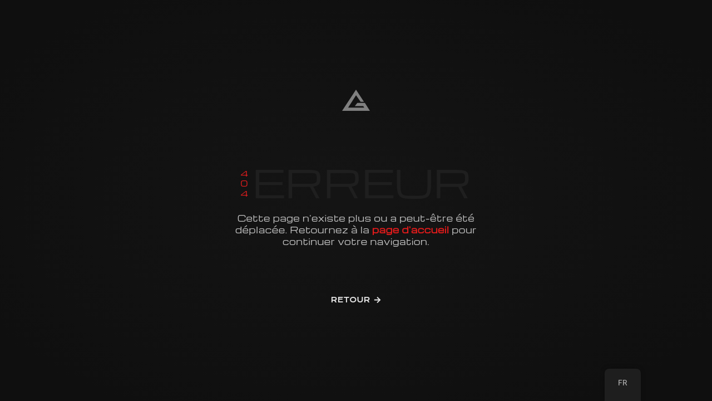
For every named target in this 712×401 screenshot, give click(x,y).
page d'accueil (410, 230)
